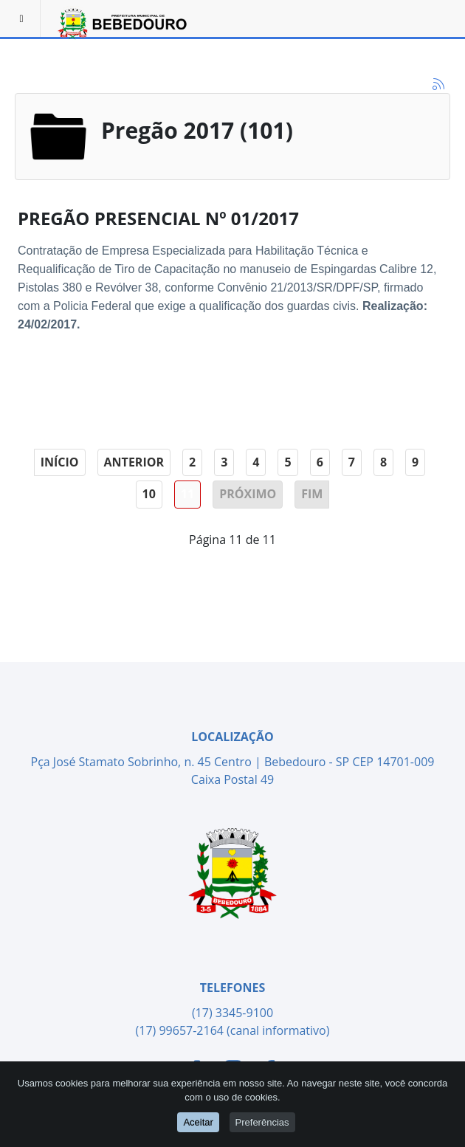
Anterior (134, 462)
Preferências (262, 1121)
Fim (312, 494)
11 (187, 494)
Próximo (247, 494)
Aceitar (198, 1121)
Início (60, 462)
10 (149, 494)
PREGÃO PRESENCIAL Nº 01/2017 (158, 218)
